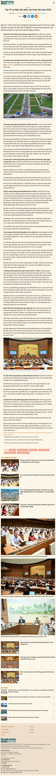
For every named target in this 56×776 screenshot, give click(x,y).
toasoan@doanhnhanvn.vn (8, 768)
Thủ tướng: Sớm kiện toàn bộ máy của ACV (20, 703)
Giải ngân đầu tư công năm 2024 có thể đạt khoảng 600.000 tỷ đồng (23, 440)
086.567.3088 (5, 767)
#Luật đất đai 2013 (43, 450)
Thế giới (31, 729)
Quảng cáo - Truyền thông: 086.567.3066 (11, 772)
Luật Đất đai (10, 65)
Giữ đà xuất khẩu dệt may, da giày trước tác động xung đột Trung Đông (28, 710)
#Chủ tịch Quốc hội (22, 450)
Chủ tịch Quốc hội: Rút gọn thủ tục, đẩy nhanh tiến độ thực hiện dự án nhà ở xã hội (23, 636)
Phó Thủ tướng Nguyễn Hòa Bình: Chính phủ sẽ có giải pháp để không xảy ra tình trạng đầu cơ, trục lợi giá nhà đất (37, 492)
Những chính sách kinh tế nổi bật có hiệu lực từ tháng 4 (23, 717)
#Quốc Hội (12, 450)
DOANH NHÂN (4, 729)
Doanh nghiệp (5, 732)
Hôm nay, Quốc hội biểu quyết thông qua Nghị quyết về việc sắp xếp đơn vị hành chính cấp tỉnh (27, 596)
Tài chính (31, 732)
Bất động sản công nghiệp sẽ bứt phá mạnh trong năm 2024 (21, 437)
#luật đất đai (33, 450)
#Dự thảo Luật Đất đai (23, 452)
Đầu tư (3, 735)
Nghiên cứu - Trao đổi (7, 726)
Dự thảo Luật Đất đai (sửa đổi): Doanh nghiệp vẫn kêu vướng (21, 443)
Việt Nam (28, 7)
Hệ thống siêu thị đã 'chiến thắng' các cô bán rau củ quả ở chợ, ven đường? (29, 697)
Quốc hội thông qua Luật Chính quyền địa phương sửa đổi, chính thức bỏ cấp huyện (24, 556)
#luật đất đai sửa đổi (10, 452)
